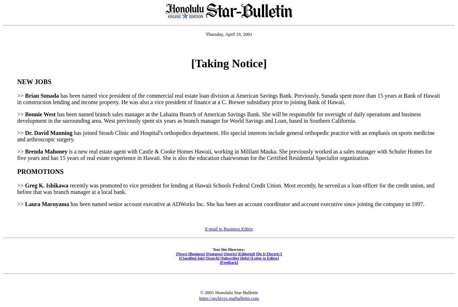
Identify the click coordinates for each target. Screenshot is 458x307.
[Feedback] (229, 262)
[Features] (214, 254)
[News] (181, 254)
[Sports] (230, 254)
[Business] (196, 254)
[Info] (244, 258)
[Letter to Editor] (264, 258)
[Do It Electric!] (269, 254)
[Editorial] (246, 254)
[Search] (213, 258)
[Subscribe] (229, 258)
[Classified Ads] (192, 258)
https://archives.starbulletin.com (229, 298)
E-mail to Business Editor (229, 229)
